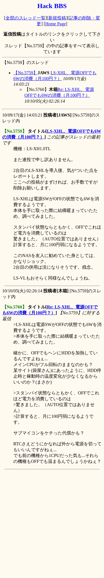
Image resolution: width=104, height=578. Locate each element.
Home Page (55, 23)
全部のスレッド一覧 (25, 18)
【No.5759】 (25, 72)
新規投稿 (57, 18)
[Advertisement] (52, 523)
